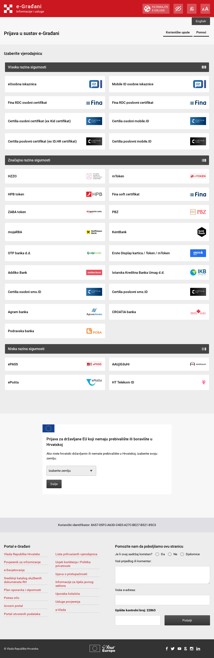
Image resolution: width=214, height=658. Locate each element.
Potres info (11, 598)
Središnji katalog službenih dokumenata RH (23, 580)
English (201, 21)
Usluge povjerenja (67, 602)
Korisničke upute (178, 32)
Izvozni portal (13, 606)
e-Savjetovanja (14, 570)
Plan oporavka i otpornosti (22, 590)
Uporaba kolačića (67, 594)
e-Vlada (60, 610)
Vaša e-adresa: (125, 590)
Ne (172, 554)
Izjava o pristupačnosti (71, 574)
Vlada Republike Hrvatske (22, 554)
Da (160, 554)
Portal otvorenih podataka (22, 614)
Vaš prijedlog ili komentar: (133, 561)
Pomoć (201, 32)
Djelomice (190, 554)
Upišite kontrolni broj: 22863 (135, 610)
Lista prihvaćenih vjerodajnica (76, 554)
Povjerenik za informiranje (22, 562)
